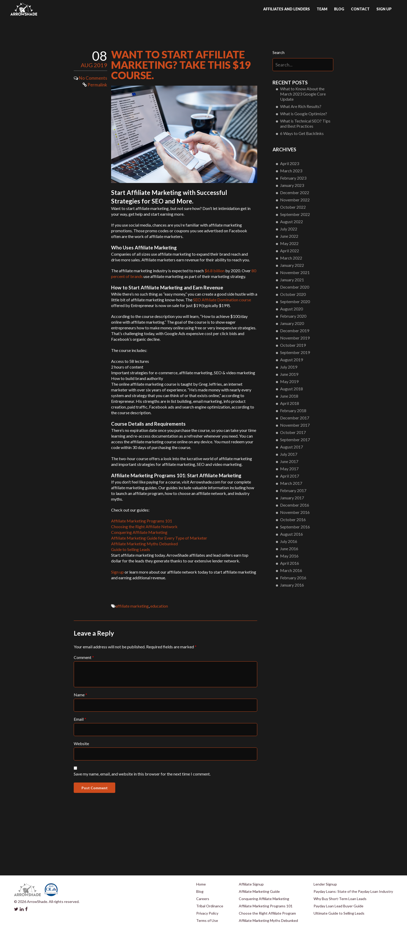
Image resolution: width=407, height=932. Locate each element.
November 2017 (295, 425)
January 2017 (292, 497)
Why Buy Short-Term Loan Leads (340, 898)
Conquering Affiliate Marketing (139, 532)
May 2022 (289, 243)
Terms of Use (207, 920)
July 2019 (288, 366)
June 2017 (289, 461)
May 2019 (289, 381)
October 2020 (293, 294)
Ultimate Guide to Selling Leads (339, 913)
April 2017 (289, 475)
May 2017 (289, 468)
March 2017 (291, 483)
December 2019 (294, 330)
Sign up (384, 9)
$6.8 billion (215, 270)
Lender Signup (325, 884)
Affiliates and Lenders (286, 9)
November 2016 (295, 512)
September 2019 (295, 352)
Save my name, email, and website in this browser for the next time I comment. (142, 773)
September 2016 (295, 526)
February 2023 (293, 177)
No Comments (93, 78)
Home (201, 884)
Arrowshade (23, 9)
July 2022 (288, 228)
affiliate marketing (132, 605)
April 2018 (289, 403)
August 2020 (291, 308)
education (159, 605)
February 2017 (293, 490)
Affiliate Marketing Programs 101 (141, 520)
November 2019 (295, 337)
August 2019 (291, 359)
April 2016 (289, 563)
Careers (202, 898)
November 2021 (295, 272)
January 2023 (292, 185)
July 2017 (288, 454)
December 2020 (294, 286)
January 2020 (292, 323)
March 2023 (291, 170)
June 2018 (289, 395)
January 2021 (292, 279)
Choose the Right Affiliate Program (267, 913)
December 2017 (294, 417)
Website (81, 743)
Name (80, 694)
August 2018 (291, 388)
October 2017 (293, 432)
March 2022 (291, 257)
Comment (84, 657)
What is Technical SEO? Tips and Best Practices (305, 123)
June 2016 (289, 548)
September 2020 (295, 301)
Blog (339, 9)
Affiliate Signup (251, 884)
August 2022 (291, 221)
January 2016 (292, 584)
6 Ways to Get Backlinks (302, 133)
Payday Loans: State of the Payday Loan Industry (353, 891)
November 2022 (295, 199)
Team (322, 9)
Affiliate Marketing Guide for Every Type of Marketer (159, 537)
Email (80, 719)
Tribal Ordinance (209, 906)
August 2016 (291, 534)
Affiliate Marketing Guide (259, 891)
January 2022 (292, 265)
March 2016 (291, 570)
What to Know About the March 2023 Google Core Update (303, 93)
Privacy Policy (207, 913)
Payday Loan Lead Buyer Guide (338, 906)
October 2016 (293, 519)
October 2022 (293, 207)
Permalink (95, 84)
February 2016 (293, 577)
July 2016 (288, 541)
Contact (360, 9)
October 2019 (293, 345)
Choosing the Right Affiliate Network (144, 526)
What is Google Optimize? (303, 113)
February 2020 (293, 316)
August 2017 (291, 446)
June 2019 (289, 374)
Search (278, 52)
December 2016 (294, 504)
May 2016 (289, 555)
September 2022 (295, 214)
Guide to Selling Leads (130, 549)
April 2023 (289, 163)
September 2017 (295, 439)
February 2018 (293, 410)
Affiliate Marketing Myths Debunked (144, 543)
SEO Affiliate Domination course (222, 299)
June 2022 (289, 236)
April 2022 (289, 250)
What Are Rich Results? (300, 106)
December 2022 (294, 192)
